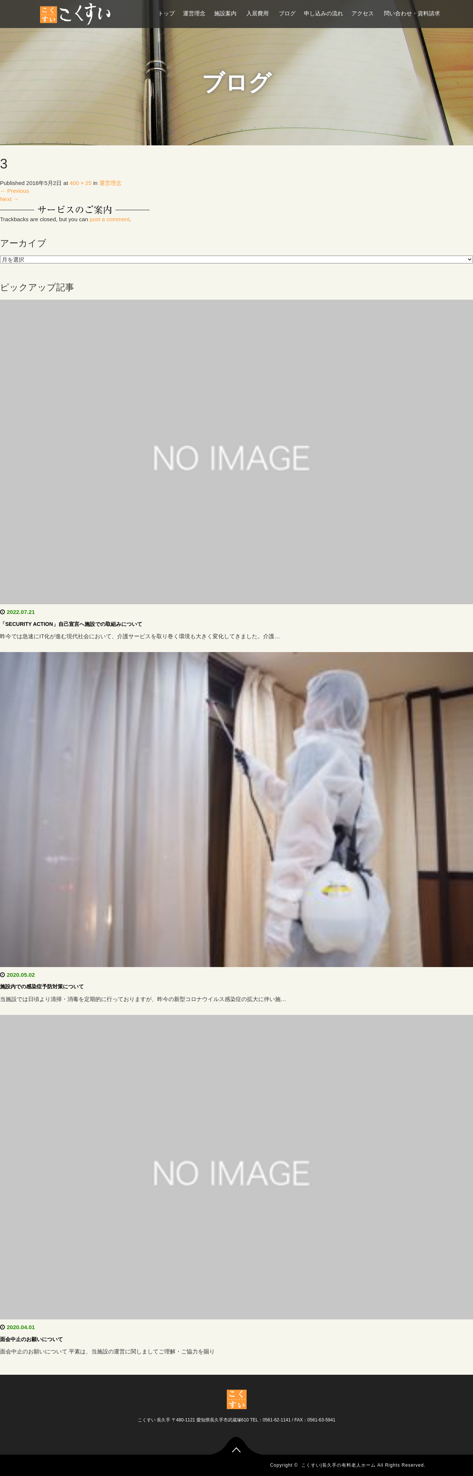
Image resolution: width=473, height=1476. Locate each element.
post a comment (110, 219)
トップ (166, 13)
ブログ (287, 13)
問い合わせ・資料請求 (412, 13)
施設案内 (226, 13)
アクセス (363, 13)
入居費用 (258, 13)
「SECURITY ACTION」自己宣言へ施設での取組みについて (71, 624)
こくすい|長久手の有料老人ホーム (338, 1465)
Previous (14, 191)
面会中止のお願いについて (31, 1339)
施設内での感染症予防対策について (42, 986)
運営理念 (194, 13)
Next (9, 199)
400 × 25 (81, 183)
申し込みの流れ (323, 13)
